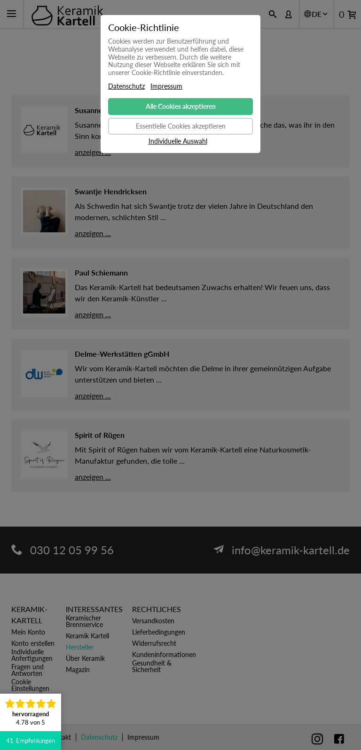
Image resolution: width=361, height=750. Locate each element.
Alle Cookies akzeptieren (181, 106)
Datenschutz (126, 86)
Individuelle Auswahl (178, 141)
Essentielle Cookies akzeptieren (181, 126)
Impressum (166, 86)
